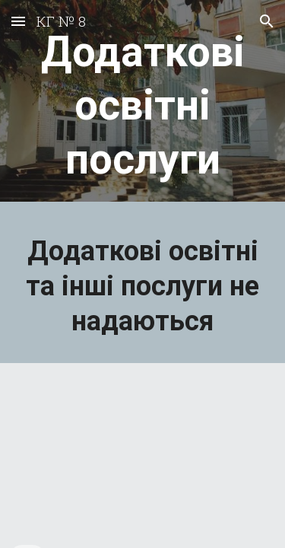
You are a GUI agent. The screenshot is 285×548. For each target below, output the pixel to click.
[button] (18, 21)
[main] (142, 104)
